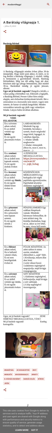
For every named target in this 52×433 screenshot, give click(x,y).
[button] (5, 31)
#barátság (9, 370)
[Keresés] (48, 4)
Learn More (22, 430)
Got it (34, 430)
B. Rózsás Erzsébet (12, 379)
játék (6, 383)
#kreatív (8, 374)
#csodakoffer (23, 370)
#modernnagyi (22, 374)
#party (35, 374)
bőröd (41, 379)
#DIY (35, 370)
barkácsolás (29, 379)
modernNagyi (14, 4)
